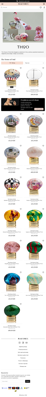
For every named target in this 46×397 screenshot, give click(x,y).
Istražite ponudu (39, 109)
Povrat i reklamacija (23, 360)
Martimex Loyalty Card (23, 355)
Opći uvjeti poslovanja (23, 352)
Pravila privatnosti (23, 349)
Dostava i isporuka (23, 363)
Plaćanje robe (23, 366)
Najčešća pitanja (23, 346)
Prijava (27, 381)
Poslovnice (23, 358)
